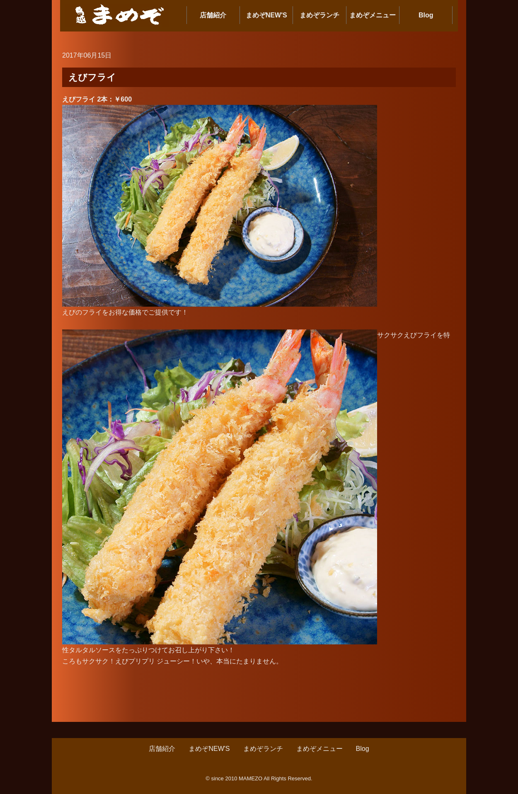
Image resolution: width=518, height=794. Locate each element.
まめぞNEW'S (266, 15)
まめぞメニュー (372, 15)
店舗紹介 (213, 15)
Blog (426, 15)
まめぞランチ (319, 15)
